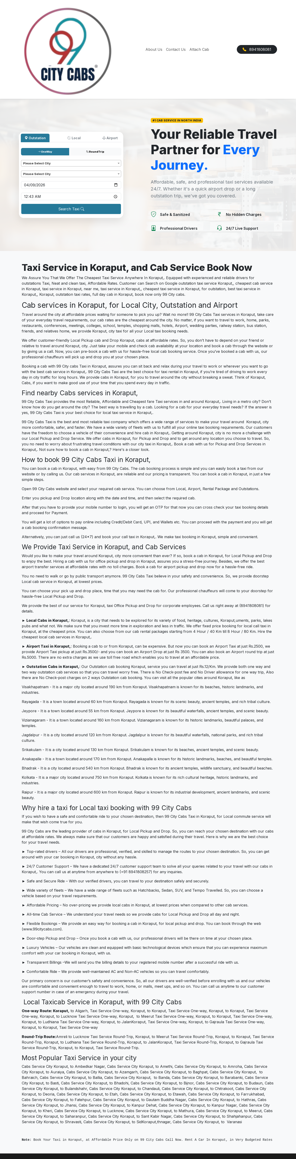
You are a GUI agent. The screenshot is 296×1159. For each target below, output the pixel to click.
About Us (153, 49)
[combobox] (71, 163)
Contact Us (176, 49)
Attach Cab (199, 49)
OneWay (45, 151)
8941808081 (257, 49)
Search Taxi (71, 209)
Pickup (27, 158)
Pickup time (30, 190)
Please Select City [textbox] (36, 163)
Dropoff (28, 168)
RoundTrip (95, 151)
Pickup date (31, 179)
